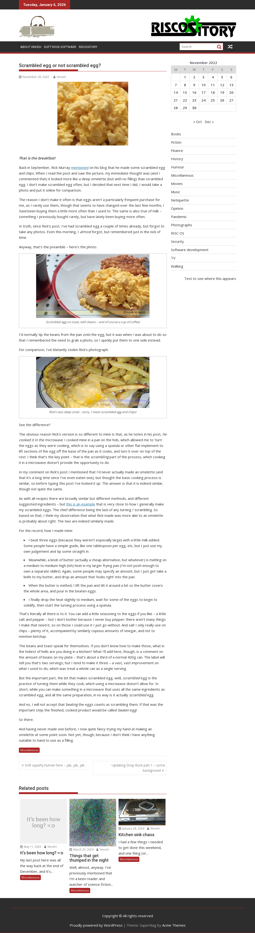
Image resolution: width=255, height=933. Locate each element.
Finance (177, 150)
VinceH (59, 77)
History (177, 158)
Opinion (177, 208)
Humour (177, 167)
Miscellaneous (29, 750)
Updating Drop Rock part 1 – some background (138, 768)
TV (173, 258)
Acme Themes (174, 925)
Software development (189, 249)
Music (175, 191)
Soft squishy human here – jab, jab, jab (55, 765)
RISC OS (177, 233)
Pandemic (179, 216)
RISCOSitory (88, 47)
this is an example (80, 504)
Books (176, 134)
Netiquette (180, 200)
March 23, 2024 (81, 849)
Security (177, 241)
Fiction (176, 142)
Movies (177, 183)
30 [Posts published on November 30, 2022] (194, 107)
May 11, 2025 (30, 847)
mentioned (80, 167)
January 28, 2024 (131, 828)
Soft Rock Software (60, 47)
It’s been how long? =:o (43, 822)
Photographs (181, 225)
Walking (177, 266)
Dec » (209, 121)
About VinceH (30, 47)
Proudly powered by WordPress (96, 925)
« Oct (197, 121)
